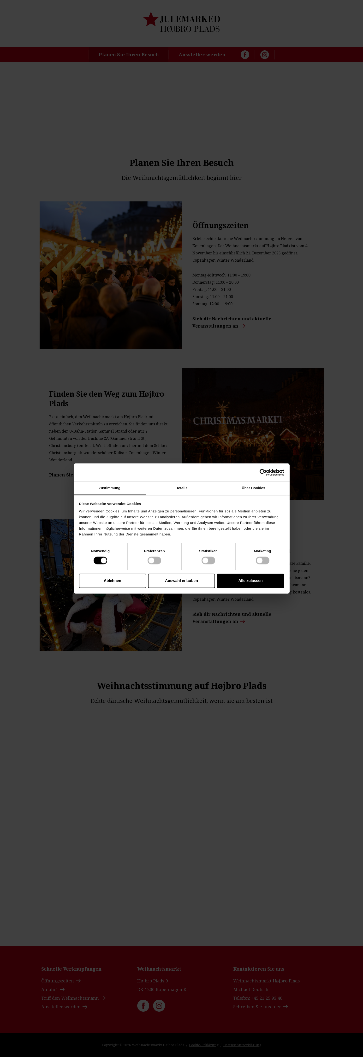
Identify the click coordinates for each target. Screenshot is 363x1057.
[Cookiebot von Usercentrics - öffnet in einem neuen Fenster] (263, 472)
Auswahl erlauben (181, 581)
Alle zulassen (250, 581)
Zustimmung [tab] (109, 488)
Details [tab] (182, 488)
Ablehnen (112, 581)
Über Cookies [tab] (253, 488)
